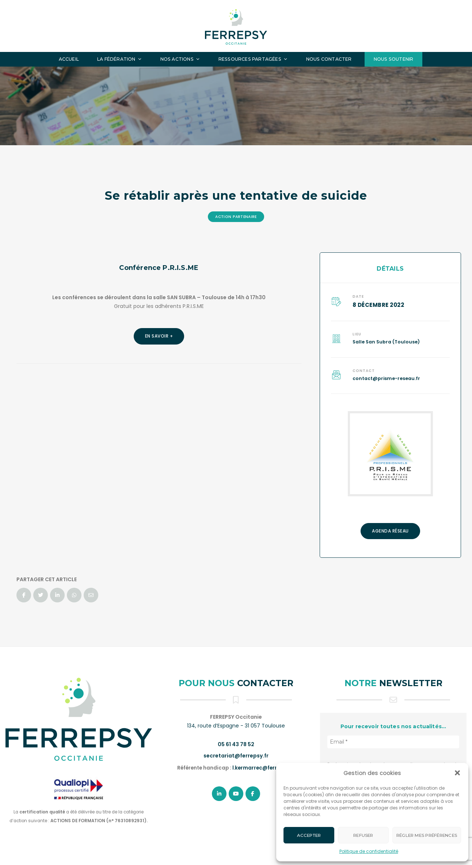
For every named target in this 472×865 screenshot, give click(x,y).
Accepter (309, 835)
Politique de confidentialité (368, 851)
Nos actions (180, 59)
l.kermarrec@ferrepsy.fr (263, 767)
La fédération (119, 59)
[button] (457, 772)
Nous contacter (329, 59)
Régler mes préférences (426, 835)
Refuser (363, 835)
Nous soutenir (394, 59)
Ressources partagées (253, 59)
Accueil (69, 59)
